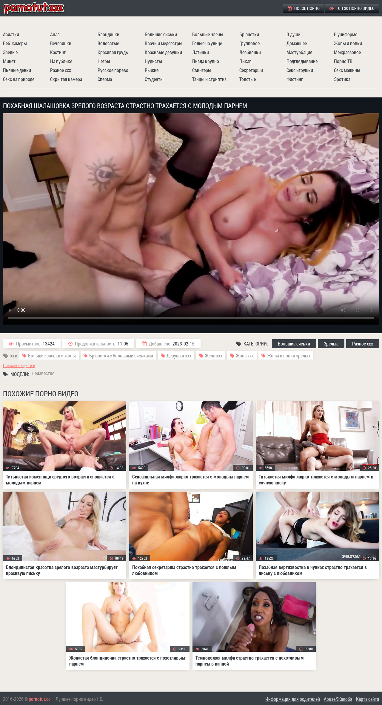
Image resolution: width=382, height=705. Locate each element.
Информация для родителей (292, 699)
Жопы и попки (348, 43)
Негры (104, 61)
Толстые (247, 79)
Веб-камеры (15, 43)
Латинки (200, 52)
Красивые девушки (163, 52)
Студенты (154, 79)
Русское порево (113, 70)
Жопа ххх (245, 355)
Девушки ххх (179, 355)
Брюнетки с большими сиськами (121, 355)
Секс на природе (18, 79)
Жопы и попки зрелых (288, 355)
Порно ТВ (343, 61)
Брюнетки (249, 34)
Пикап (245, 61)
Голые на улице (207, 43)
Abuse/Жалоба (338, 699)
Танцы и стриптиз (209, 79)
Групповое (249, 43)
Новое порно (304, 8)
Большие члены (207, 34)
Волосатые (108, 43)
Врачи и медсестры (163, 43)
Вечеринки (60, 43)
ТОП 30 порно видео (352, 8)
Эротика (342, 79)
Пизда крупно (205, 61)
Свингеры (201, 70)
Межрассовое (347, 52)
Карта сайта (367, 699)
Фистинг (294, 79)
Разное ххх (60, 70)
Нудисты (153, 61)
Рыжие (151, 70)
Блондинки (108, 34)
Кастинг (58, 52)
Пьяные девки (17, 70)
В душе (293, 34)
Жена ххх (213, 355)
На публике (61, 61)
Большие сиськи (161, 34)
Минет (9, 61)
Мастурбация (299, 52)
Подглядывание (302, 61)
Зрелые (10, 52)
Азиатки (11, 34)
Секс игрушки (299, 70)
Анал (55, 34)
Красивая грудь (113, 52)
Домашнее (296, 43)
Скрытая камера (66, 79)
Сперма (105, 79)
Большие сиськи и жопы (52, 355)
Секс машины (347, 70)
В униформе (345, 34)
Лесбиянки (250, 52)
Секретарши (251, 70)
